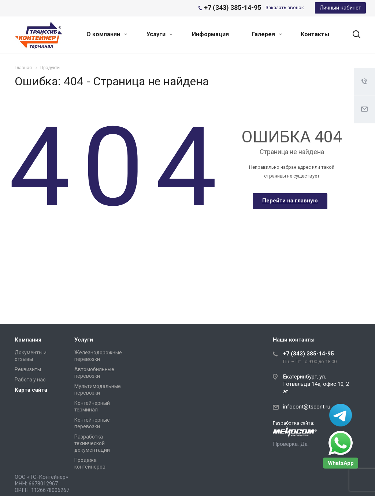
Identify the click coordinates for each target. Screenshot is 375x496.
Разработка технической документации (92, 443)
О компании (106, 34)
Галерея (267, 34)
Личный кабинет (340, 7)
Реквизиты (28, 369)
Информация (210, 34)
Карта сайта (31, 390)
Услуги (159, 34)
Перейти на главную (290, 200)
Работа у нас (30, 380)
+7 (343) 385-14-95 (308, 353)
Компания (28, 339)
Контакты (315, 34)
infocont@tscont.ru (306, 406)
